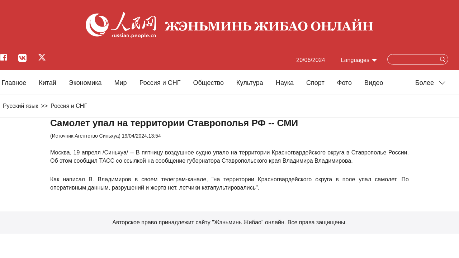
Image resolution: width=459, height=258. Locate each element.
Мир (120, 82)
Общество (208, 82)
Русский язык (20, 106)
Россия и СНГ (160, 82)
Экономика (85, 82)
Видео (373, 82)
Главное (13, 82)
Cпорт (315, 82)
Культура (249, 82)
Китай (47, 82)
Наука (285, 82)
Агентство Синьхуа (97, 136)
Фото (344, 82)
